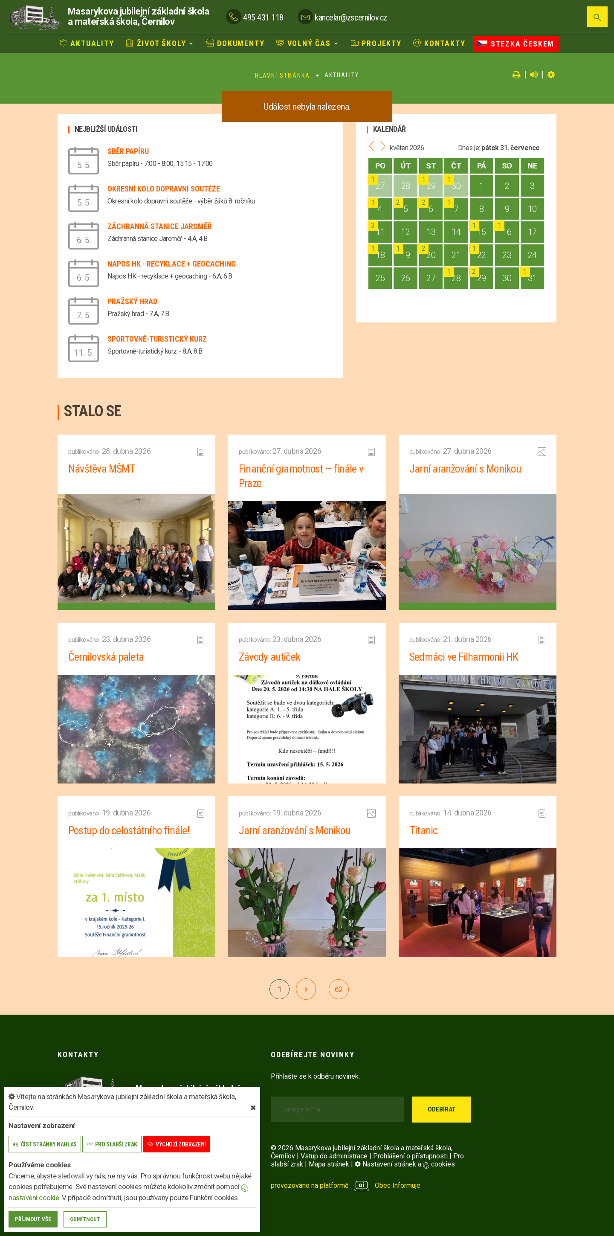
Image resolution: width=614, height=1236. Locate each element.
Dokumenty (235, 42)
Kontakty (439, 42)
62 (339, 989)
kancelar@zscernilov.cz (351, 17)
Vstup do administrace (334, 1156)
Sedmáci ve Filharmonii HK (464, 656)
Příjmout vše (33, 1219)
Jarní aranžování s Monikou (466, 468)
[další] (306, 989)
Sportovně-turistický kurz (157, 338)
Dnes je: (469, 148)
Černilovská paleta (106, 656)
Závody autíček (270, 656)
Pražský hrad (132, 301)
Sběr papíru (128, 151)
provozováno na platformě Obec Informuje (345, 1185)
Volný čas (303, 42)
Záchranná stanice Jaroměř (159, 226)
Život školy (156, 42)
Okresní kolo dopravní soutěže (163, 188)
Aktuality (87, 42)
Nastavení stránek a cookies (405, 1164)
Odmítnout (85, 1219)
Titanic (423, 830)
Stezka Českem (515, 43)
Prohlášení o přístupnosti (410, 1156)
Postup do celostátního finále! (129, 830)
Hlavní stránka (282, 75)
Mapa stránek (329, 1164)
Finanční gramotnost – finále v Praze (301, 476)
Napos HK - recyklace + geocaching (171, 263)
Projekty (376, 42)
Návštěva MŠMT (102, 468)
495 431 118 (263, 17)
